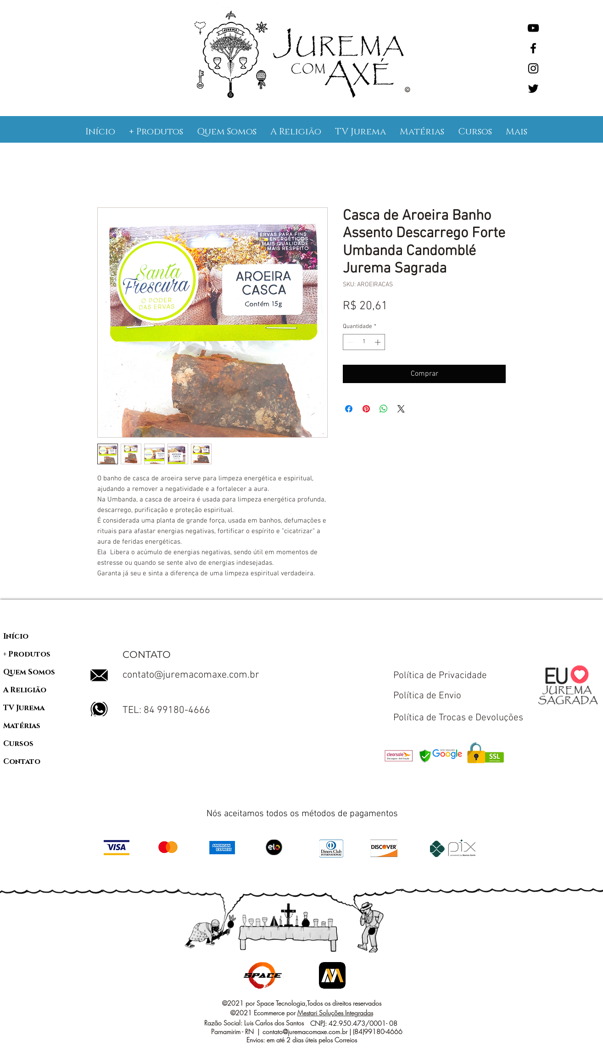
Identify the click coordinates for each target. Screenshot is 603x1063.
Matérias (21, 726)
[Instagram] (533, 68)
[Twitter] (533, 88)
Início (15, 636)
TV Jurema (24, 708)
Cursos (18, 744)
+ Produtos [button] (26, 654)
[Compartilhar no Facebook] (348, 408)
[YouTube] (533, 28)
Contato (21, 762)
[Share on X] (401, 408)
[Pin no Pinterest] (366, 408)
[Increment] (378, 342)
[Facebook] (533, 48)
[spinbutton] (364, 342)
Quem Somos (29, 672)
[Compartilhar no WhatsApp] (383, 408)
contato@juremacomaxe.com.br (191, 675)
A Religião (24, 690)
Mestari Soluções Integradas (335, 1012)
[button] (156, 132)
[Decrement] (349, 342)
